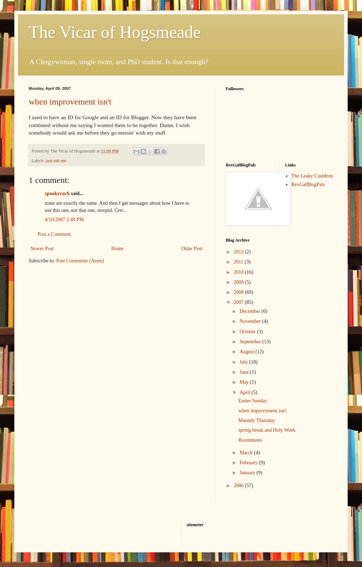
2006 (239, 485)
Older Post (192, 248)
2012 (239, 252)
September (250, 341)
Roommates (250, 440)
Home (117, 248)
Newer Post (42, 248)
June (244, 372)
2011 (239, 262)
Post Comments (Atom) (80, 260)
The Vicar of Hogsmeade (115, 32)
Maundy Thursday (256, 420)
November (250, 321)
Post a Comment (54, 234)
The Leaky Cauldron (312, 176)
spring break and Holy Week (267, 430)
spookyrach (57, 193)
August (247, 351)
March (246, 452)
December (250, 311)
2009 (239, 282)
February (249, 462)
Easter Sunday (252, 400)
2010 (239, 272)
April (245, 392)
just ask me (56, 160)
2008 (239, 292)
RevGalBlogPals (308, 184)
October (248, 331)
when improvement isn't (70, 101)
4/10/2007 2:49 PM (64, 219)
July (244, 362)
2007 (239, 302)
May (244, 382)
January (247, 472)
